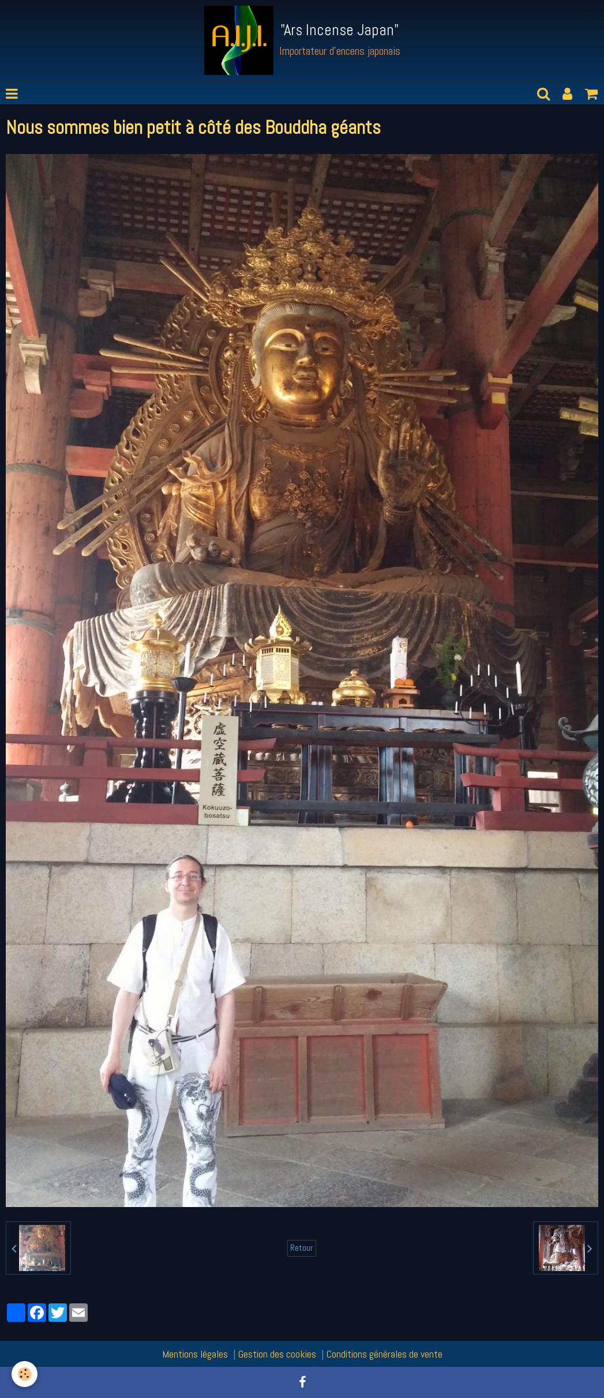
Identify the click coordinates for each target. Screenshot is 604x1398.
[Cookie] (24, 1374)
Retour (301, 1248)
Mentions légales (195, 1353)
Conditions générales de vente (384, 1353)
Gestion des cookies (277, 1353)
